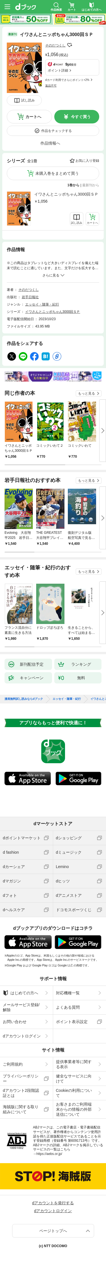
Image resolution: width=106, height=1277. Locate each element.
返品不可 (51, 85)
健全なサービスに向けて (74, 1078)
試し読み (28, 100)
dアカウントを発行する (53, 1203)
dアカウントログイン (22, 1036)
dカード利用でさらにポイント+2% (67, 79)
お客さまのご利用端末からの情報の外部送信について (74, 1109)
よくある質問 (68, 1007)
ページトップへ (53, 1231)
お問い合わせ (15, 1021)
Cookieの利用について (74, 1093)
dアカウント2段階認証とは (21, 1093)
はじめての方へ (20, 993)
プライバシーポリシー (20, 1078)
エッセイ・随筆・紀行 (42, 304)
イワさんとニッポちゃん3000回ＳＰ (66, 194)
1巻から (74, 185)
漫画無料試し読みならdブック (24, 699)
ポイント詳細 (58, 70)
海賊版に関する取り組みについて (20, 1109)
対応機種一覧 (68, 993)
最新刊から (90, 185)
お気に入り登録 (87, 161)
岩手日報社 (30, 297)
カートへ (33, 116)
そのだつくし (55, 45)
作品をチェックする (56, 131)
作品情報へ (50, 143)
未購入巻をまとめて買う (57, 173)
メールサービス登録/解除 (21, 1007)
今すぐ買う (81, 116)
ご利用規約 (13, 1064)
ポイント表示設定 (72, 1021)
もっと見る (86, 393)
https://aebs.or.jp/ (49, 1154)
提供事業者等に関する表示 (74, 1064)
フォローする (69, 45)
